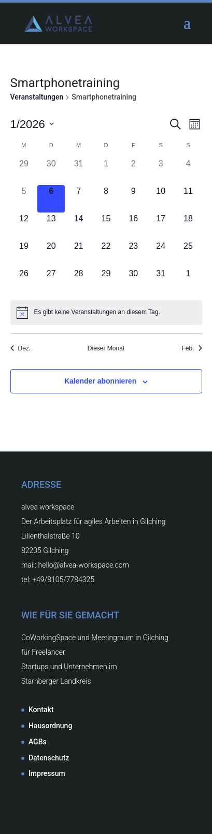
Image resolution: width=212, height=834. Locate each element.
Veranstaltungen (37, 97)
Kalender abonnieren (100, 381)
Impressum (47, 773)
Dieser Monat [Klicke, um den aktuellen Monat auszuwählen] (106, 348)
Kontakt (41, 709)
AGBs (38, 742)
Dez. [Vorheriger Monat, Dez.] (20, 348)
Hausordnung (50, 726)
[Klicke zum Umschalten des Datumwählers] (32, 124)
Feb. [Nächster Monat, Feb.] (191, 348)
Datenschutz (49, 758)
